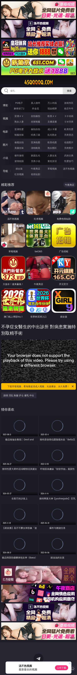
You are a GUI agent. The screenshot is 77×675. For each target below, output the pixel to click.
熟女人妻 (19, 121)
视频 (5, 118)
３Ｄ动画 (68, 116)
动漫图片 (68, 142)
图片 (5, 145)
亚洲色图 (35, 142)
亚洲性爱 (19, 129)
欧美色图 (52, 142)
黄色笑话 (52, 161)
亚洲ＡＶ (19, 116)
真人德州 (35, 102)
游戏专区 (68, 102)
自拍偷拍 (35, 116)
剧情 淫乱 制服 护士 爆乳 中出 (18, 395)
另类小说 (35, 161)
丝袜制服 (35, 121)
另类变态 (68, 134)
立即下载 (61, 667)
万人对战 (52, 102)
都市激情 (19, 155)
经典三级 (35, 134)
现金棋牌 (52, 108)
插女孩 (19, 168)
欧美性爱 (68, 129)
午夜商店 (35, 168)
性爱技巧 (68, 161)
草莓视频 (52, 168)
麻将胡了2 (19, 108)
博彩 (5, 105)
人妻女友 (52, 155)
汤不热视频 (69, 168)
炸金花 (35, 108)
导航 (5, 171)
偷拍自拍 (35, 129)
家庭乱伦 (35, 155)
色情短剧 (35, 174)
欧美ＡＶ (52, 116)
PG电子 (19, 102)
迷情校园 (19, 161)
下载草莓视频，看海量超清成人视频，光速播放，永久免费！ (40, 386)
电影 (5, 131)
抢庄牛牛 (68, 108)
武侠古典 (68, 155)
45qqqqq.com (38, 82)
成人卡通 (52, 129)
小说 (5, 158)
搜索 (69, 90)
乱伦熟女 (52, 134)
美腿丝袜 (19, 147)
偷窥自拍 (19, 142)
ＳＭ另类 (68, 121)
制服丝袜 (19, 134)
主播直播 (52, 121)
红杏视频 (19, 174)
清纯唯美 (35, 147)
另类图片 (68, 147)
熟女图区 (52, 147)
